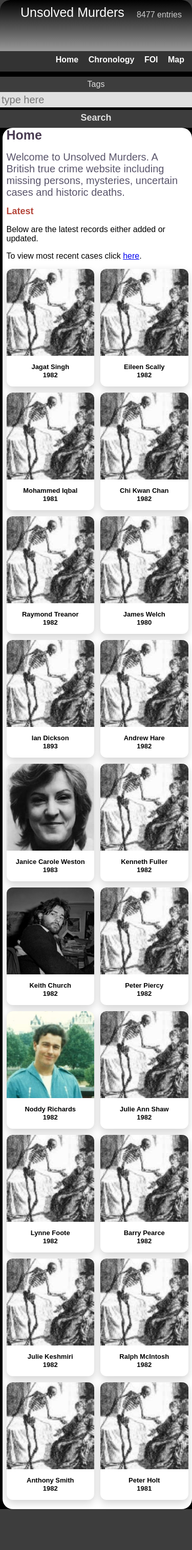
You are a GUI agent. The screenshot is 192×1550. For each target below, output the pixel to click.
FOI (151, 59)
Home (67, 59)
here (131, 256)
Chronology (112, 59)
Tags (96, 84)
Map (176, 59)
